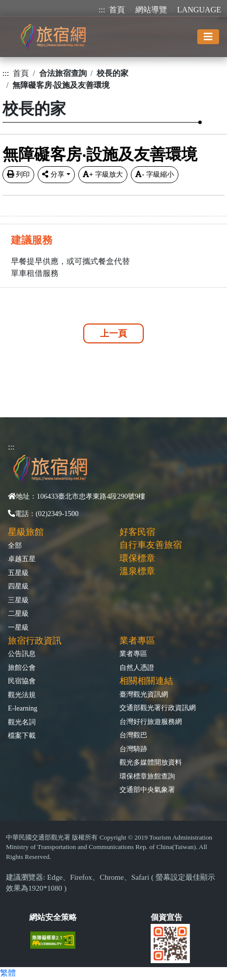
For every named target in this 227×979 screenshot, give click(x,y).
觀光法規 (22, 695)
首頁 (117, 9)
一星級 (18, 627)
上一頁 (113, 333)
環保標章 (137, 558)
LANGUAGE (199, 9)
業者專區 (133, 653)
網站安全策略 (53, 917)
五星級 (18, 573)
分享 (53, 174)
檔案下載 (22, 735)
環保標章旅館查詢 (147, 776)
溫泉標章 (137, 571)
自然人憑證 (136, 667)
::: (102, 9)
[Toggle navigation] (208, 36)
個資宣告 (166, 917)
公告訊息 (22, 653)
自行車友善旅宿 (150, 545)
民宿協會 (22, 681)
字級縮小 (154, 174)
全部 (15, 545)
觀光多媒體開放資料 (150, 762)
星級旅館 (26, 532)
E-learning (22, 708)
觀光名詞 (22, 722)
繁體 (8, 973)
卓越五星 (22, 559)
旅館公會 (22, 667)
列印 (18, 174)
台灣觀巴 (133, 735)
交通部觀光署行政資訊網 (157, 708)
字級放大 (103, 174)
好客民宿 (137, 532)
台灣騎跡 (133, 749)
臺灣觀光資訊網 (143, 694)
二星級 (18, 613)
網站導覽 (151, 9)
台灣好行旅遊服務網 (150, 721)
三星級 (18, 600)
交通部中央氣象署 (147, 789)
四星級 (18, 586)
